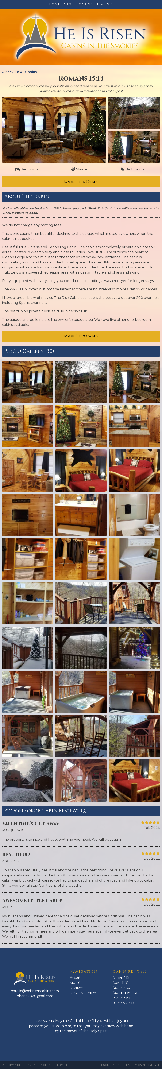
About (69, 4)
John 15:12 (121, 977)
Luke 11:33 (120, 982)
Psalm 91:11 (121, 998)
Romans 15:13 (123, 1003)
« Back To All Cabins (19, 72)
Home (55, 4)
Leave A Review (83, 993)
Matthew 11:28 (125, 993)
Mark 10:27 (121, 987)
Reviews (104, 4)
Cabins (86, 4)
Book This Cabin (81, 181)
